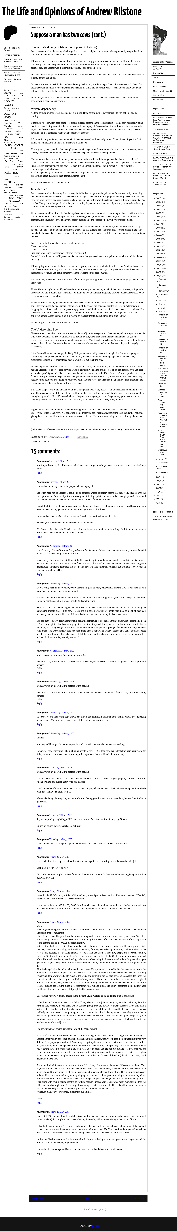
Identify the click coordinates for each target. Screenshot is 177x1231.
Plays (17, 177)
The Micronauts (11, 209)
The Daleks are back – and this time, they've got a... (163, 374)
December (162, 279)
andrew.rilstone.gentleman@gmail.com (163, 518)
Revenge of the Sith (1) (163, 333)
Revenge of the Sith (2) (163, 325)
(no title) (157, 113)
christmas (8, 214)
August (161, 300)
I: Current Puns (160, 153)
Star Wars (16, 198)
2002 (159, 484)
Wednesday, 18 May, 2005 (61, 546)
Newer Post (37, 1198)
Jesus (155, 77)
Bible (21, 93)
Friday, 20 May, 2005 (59, 857)
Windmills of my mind (162, 452)
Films (10, 128)
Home (88, 1198)
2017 (158, 231)
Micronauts (158, 82)
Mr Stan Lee (11, 158)
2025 (159, 202)
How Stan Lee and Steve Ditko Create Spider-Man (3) (161, 175)
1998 (158, 491)
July (160, 304)
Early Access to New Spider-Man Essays (13, 60)
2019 (158, 224)
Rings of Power (13, 188)
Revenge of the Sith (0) (163, 341)
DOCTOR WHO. (10, 115)
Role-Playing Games (162, 91)
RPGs (6, 185)
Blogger (96, 1225)
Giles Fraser (14, 134)
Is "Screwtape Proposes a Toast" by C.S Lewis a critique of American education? (162, 138)
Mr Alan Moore (10, 151)
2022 (158, 213)
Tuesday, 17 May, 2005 (60, 461)
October (162, 291)
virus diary (8, 219)
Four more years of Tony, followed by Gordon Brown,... (163, 420)
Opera (14, 169)
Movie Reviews (159, 86)
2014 (158, 242)
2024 (159, 205)
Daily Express (10, 120)
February (162, 466)
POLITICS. (43, 441)
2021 (158, 216)
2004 (159, 477)
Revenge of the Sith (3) (163, 317)
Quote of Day (162, 384)
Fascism (20, 126)
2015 (158, 239)
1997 (158, 495)
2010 (158, 257)
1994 (158, 499)
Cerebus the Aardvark (158, 67)
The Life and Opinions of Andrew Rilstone (72, 12)
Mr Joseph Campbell (13, 154)
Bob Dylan (11, 95)
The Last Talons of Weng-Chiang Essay (162, 147)
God (6, 137)
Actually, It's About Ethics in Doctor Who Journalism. (163, 166)
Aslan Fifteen (11, 90)
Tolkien (7, 211)
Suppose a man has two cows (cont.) (162, 360)
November (162, 285)
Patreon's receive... (12, 55)
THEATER (8, 204)
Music (20, 166)
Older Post (140, 1198)
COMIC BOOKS (9, 103)
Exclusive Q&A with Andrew (12, 80)
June (160, 308)
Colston (7, 110)
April (161, 459)
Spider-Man (158, 95)
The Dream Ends (160, 129)
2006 (159, 272)
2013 (158, 246)
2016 (158, 235)
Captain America (11, 108)
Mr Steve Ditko (13, 161)
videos (17, 217)
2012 (158, 250)
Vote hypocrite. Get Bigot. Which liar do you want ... (162, 438)
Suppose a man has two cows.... (162, 393)
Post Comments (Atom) (95, 1209)
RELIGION (9, 182)
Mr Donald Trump (13, 152)
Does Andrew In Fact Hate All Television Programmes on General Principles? (162, 121)
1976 (158, 503)
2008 (159, 264)
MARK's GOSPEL (13, 145)
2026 (159, 198)
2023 (159, 209)
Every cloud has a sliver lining (161, 405)
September (163, 294)
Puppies (7, 179)
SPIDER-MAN (11, 192)
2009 (159, 261)
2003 (159, 480)
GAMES (19, 131)
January (162, 472)
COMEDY (16, 98)
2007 (159, 268)
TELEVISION (14, 201)
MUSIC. (14, 148)
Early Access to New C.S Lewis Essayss (13, 67)
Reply (39, 472)
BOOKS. (8, 92)
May (160, 311)
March (161, 462)
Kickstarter (9, 142)
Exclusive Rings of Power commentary (12, 73)
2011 (158, 253)
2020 (159, 220)
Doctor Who (158, 73)
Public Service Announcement (159, 183)
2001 (158, 488)
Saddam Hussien (16, 195)
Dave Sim (8, 123)
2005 (159, 275)
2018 (158, 228)
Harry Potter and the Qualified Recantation (163, 158)
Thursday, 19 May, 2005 (60, 767)
